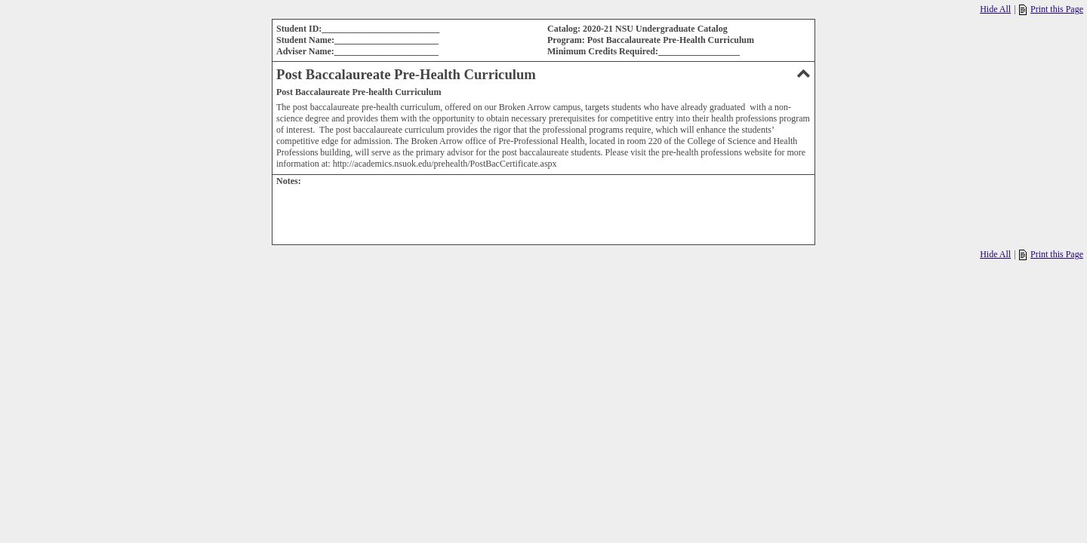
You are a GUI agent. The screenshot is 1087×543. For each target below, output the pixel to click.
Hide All (995, 9)
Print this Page (1051, 9)
